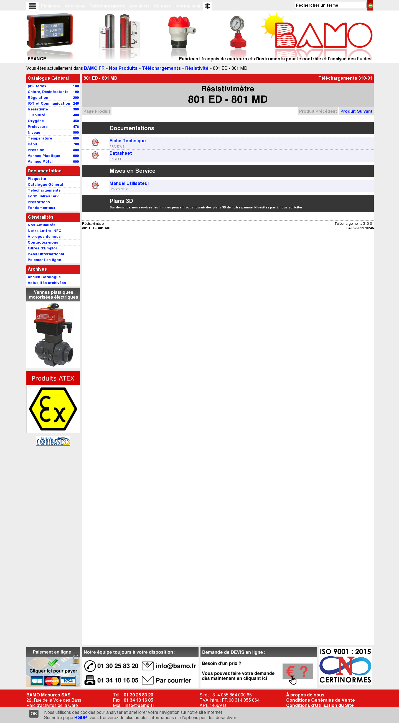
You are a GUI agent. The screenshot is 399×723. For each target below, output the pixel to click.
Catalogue (75, 6)
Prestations (39, 202)
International (187, 6)
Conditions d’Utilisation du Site (320, 705)
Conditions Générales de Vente (320, 700)
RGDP (80, 717)
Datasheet (121, 153)
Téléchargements (107, 6)
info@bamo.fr (139, 705)
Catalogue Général (48, 78)
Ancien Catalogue (44, 277)
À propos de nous (305, 695)
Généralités (41, 217)
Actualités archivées (47, 283)
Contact (162, 6)
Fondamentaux (41, 208)
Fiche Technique (128, 140)
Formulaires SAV (43, 196)
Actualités (139, 6)
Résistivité (197, 68)
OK (34, 713)
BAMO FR (94, 68)
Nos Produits (123, 68)
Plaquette (51, 6)
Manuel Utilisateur (129, 183)
